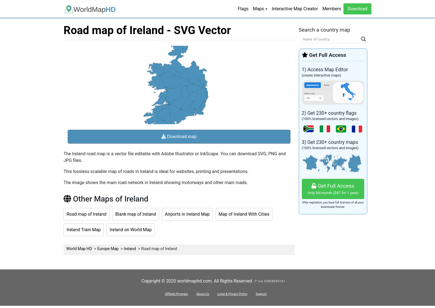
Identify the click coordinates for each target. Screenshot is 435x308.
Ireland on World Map (131, 229)
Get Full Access (333, 189)
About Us (202, 294)
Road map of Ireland (87, 214)
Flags (243, 8)
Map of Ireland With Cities (244, 214)
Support (261, 294)
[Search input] (330, 39)
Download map (179, 136)
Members (331, 8)
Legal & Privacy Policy (232, 294)
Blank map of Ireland (135, 214)
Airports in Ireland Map (187, 214)
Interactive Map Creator (295, 8)
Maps (258, 8)
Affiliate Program (176, 294)
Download (357, 8)
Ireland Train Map (84, 229)
